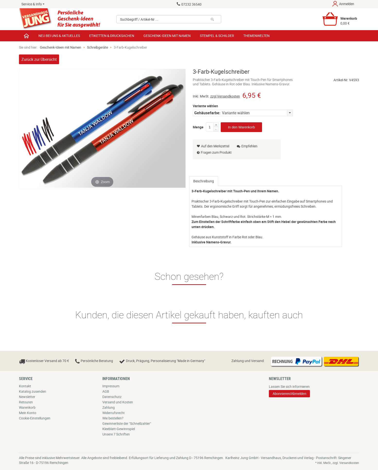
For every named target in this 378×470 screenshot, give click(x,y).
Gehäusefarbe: (207, 112)
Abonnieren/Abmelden (289, 394)
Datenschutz (112, 396)
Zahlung (108, 407)
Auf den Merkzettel (213, 146)
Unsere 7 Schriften (116, 434)
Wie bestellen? (112, 418)
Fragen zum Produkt (216, 152)
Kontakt (25, 386)
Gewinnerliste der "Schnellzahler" (126, 423)
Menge (198, 126)
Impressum (110, 386)
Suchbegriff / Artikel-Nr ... (139, 19)
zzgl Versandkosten (225, 96)
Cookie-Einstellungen (34, 418)
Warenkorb (27, 407)
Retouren (26, 402)
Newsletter (27, 396)
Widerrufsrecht (113, 412)
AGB (105, 391)
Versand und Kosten (117, 402)
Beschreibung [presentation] (203, 181)
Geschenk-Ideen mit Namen (60, 47)
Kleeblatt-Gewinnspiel (118, 428)
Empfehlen (247, 146)
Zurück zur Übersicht (39, 59)
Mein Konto (27, 412)
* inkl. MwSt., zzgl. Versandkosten (337, 463)
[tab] (203, 181)
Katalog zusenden (32, 391)
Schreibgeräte (97, 47)
